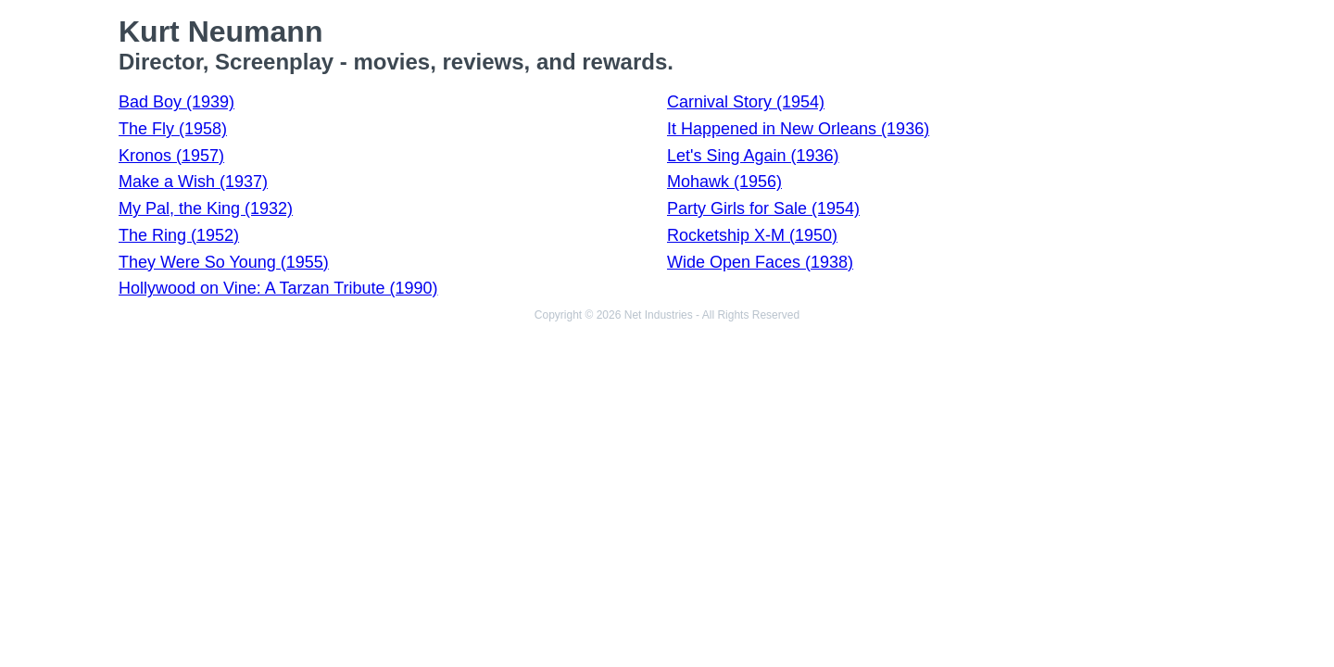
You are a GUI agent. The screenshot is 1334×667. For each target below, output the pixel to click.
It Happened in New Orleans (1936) (798, 129)
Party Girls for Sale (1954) (763, 208)
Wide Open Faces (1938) (760, 262)
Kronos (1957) (171, 155)
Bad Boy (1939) (176, 102)
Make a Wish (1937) (193, 181)
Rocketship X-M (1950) (752, 235)
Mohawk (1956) (724, 181)
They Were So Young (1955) (224, 262)
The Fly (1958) (173, 129)
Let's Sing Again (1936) (753, 155)
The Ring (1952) (179, 235)
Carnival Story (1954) (745, 102)
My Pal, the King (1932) (206, 208)
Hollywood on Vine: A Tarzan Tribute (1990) (278, 288)
